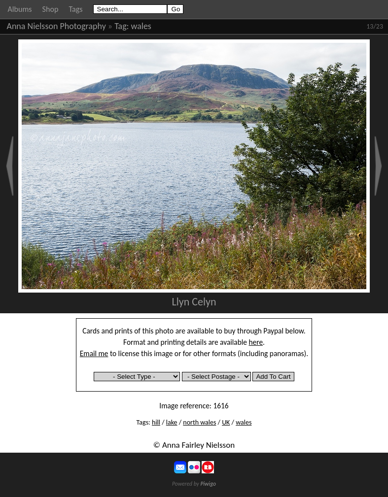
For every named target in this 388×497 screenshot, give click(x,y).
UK (226, 422)
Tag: (121, 26)
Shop (50, 9)
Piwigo (208, 483)
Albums (20, 9)
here (256, 342)
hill (156, 422)
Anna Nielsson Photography (56, 26)
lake (171, 422)
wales (141, 26)
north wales (199, 422)
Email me (94, 353)
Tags (75, 9)
